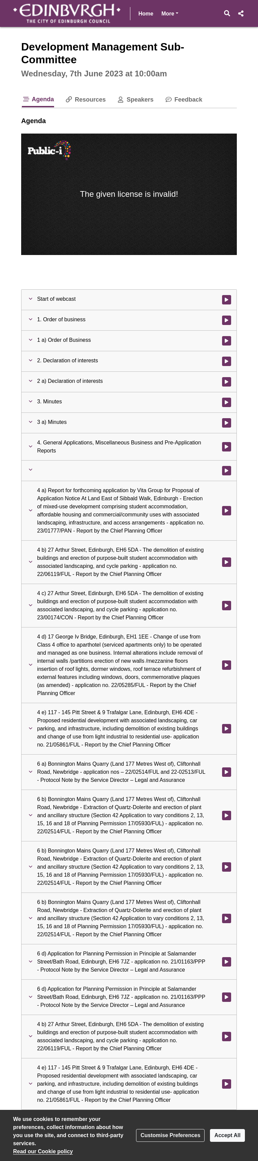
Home (145, 13)
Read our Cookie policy (43, 1151)
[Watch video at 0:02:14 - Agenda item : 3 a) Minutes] (226, 423)
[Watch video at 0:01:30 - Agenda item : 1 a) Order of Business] (226, 341)
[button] (227, 13)
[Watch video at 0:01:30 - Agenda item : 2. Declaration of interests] (226, 361)
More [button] (169, 12)
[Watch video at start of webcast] (226, 299)
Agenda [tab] (38, 99)
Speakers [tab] (135, 99)
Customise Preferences (170, 1135)
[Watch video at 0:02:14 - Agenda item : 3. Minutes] (226, 402)
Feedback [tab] (183, 99)
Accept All (227, 1135)
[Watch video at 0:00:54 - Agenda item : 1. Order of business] (226, 320)
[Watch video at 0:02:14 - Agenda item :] (226, 470)
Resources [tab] (85, 99)
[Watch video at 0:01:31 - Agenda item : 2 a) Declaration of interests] (226, 382)
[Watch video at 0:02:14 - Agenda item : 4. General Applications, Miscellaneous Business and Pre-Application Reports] (226, 446)
